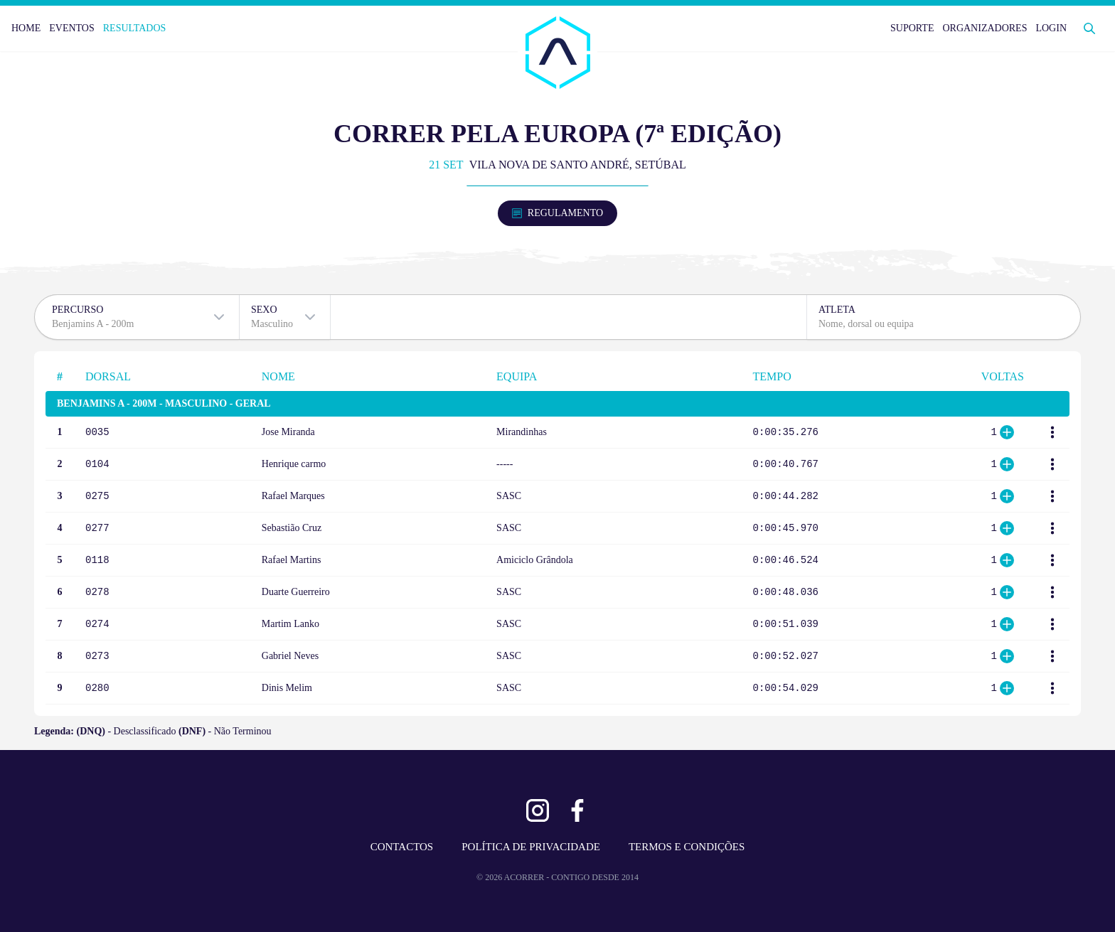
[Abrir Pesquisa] (1089, 28)
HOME (26, 28)
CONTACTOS (402, 846)
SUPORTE (912, 28)
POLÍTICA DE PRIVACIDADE (531, 846)
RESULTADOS (134, 28)
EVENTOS (72, 28)
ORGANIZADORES (984, 28)
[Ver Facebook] (577, 810)
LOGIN (1051, 28)
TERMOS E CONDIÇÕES (687, 846)
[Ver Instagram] (537, 810)
